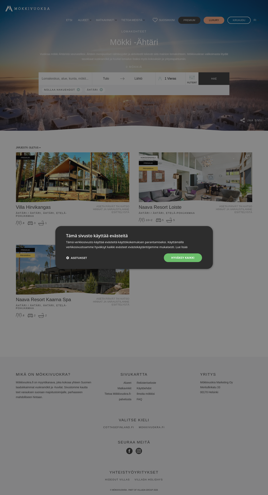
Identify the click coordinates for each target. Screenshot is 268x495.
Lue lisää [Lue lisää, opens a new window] (182, 247)
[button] (76, 257)
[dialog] (134, 247)
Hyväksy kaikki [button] (182, 257)
